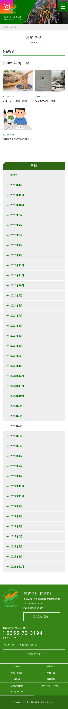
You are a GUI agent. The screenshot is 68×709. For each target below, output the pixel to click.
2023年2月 (16, 466)
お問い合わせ (34, 654)
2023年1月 (16, 476)
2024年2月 (16, 355)
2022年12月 (17, 486)
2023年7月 (16, 426)
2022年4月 (16, 536)
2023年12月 (17, 375)
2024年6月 (16, 325)
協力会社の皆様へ (42, 616)
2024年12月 (17, 265)
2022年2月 (16, 546)
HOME (5, 27)
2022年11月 (17, 496)
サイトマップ (17, 692)
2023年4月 (16, 456)
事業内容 (51, 673)
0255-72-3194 (23, 633)
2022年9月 (16, 506)
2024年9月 (16, 295)
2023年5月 (16, 446)
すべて (14, 175)
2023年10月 (17, 395)
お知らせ (17, 679)
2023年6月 (16, 436)
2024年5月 (16, 335)
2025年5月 (16, 235)
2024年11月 (17, 275)
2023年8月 (16, 416)
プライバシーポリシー (51, 686)
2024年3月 (16, 345)
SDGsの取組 (16, 673)
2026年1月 (16, 185)
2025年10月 (17, 205)
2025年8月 (16, 215)
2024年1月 (16, 365)
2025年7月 (16, 225)
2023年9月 (16, 406)
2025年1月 (16, 255)
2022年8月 (16, 516)
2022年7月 (16, 526)
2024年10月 (17, 285)
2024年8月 (16, 305)
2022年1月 (16, 556)
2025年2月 (16, 245)
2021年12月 (17, 566)
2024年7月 (16, 315)
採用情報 (51, 679)
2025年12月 (17, 195)
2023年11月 (17, 385)
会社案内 (51, 666)
